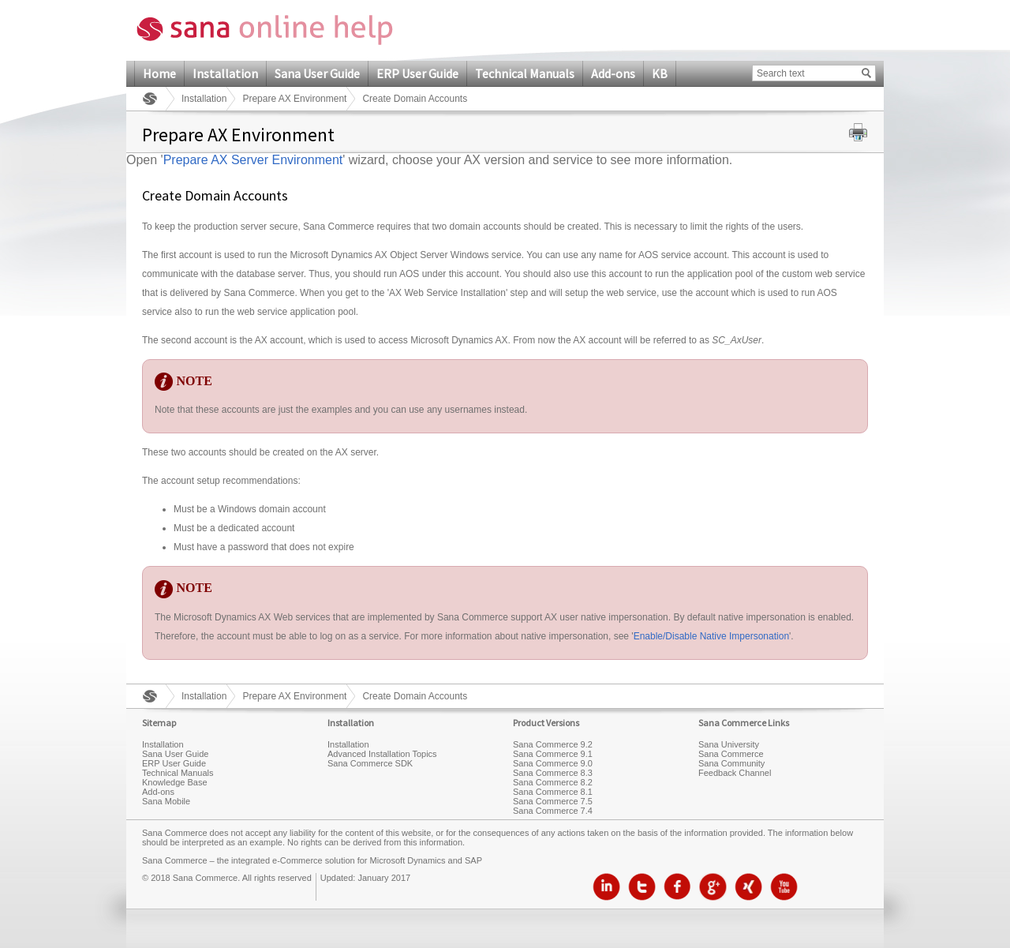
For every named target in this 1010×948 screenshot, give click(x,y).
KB (660, 73)
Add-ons (613, 73)
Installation (225, 73)
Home (159, 73)
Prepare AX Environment (294, 98)
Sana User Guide (317, 73)
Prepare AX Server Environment (253, 160)
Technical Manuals (524, 73)
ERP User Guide (417, 73)
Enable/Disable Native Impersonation (711, 636)
